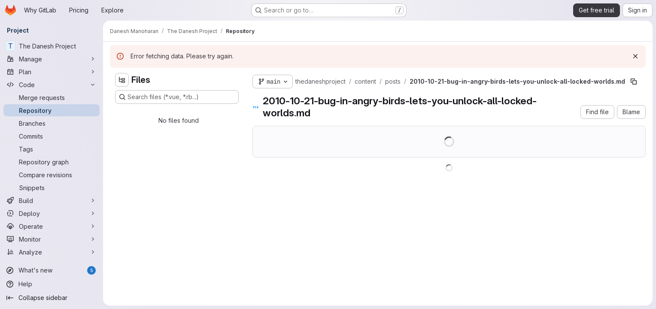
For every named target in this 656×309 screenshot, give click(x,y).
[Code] (51, 85)
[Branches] (51, 123)
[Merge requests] (51, 97)
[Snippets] (51, 188)
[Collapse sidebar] (51, 298)
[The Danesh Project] (51, 46)
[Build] (51, 200)
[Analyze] (51, 252)
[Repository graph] (51, 162)
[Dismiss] (635, 56)
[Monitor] (51, 239)
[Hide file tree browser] (122, 80)
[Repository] (51, 110)
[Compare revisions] (51, 175)
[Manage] (51, 59)
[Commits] (51, 136)
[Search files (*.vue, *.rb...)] (177, 97)
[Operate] (51, 226)
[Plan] (51, 72)
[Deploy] (51, 213)
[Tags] (51, 149)
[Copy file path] (634, 81)
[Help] (51, 284)
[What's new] (51, 270)
